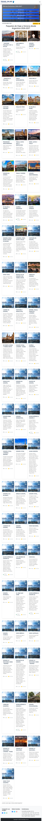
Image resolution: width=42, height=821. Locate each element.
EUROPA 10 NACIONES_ (32, 749)
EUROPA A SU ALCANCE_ (6, 494)
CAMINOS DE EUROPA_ (6, 526)
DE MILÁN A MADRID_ (6, 207)
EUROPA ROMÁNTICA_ (19, 417)
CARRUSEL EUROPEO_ (6, 705)
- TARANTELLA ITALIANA (7, 79)
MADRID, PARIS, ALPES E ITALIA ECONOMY (7, 239)
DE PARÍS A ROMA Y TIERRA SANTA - (8, 345)
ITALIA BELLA (32, 78)
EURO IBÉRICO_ (20, 633)
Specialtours (21, 18)
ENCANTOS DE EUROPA (20, 661)
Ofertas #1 (21, 9)
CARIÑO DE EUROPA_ (6, 310)
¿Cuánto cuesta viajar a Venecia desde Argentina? (12, 803)
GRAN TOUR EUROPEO (6, 781)
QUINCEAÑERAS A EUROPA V (34, 417)
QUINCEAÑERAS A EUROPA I (21, 705)
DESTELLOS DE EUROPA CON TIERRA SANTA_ (20, 276)
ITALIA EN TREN (20, 107)
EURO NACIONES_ (34, 526)
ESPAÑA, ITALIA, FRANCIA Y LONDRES (33, 311)
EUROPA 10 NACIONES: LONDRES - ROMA (8, 750)
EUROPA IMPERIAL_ (19, 526)
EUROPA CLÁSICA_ (5, 634)
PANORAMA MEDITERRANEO (7, 142)
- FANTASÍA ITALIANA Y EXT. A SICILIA (8, 45)
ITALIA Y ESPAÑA (20, 173)
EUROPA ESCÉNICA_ (6, 593)
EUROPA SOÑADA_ (31, 207)
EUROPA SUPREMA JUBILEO (31, 45)
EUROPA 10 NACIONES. (19, 749)
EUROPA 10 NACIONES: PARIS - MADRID (8, 662)
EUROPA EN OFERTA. (6, 174)
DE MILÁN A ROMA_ (32, 107)
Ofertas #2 (21, 12)
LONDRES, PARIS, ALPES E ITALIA (20, 238)
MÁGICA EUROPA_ (21, 494)
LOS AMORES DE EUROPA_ (20, 557)
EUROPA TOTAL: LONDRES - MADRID (7, 453)
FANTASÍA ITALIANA (5, 107)
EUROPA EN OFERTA (19, 382)
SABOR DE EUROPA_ (32, 275)
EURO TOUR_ (6, 274)
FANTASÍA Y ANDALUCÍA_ (19, 310)
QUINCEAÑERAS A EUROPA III (34, 593)
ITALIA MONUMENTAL (20, 79)
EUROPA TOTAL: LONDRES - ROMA (21, 345)
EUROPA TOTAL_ (33, 494)
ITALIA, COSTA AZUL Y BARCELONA (20, 143)
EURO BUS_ (32, 557)
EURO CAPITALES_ (34, 633)
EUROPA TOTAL (20, 451)
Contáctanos (35, 23)
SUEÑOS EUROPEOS (19, 207)
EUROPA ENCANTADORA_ (33, 705)
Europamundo (21, 15)
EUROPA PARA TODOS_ (7, 417)
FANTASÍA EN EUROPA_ (32, 238)
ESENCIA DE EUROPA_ (6, 382)
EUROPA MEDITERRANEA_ (33, 174)
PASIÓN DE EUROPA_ (32, 382)
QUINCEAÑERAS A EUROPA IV (8, 557)
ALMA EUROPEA (33, 451)
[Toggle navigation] (39, 2)
